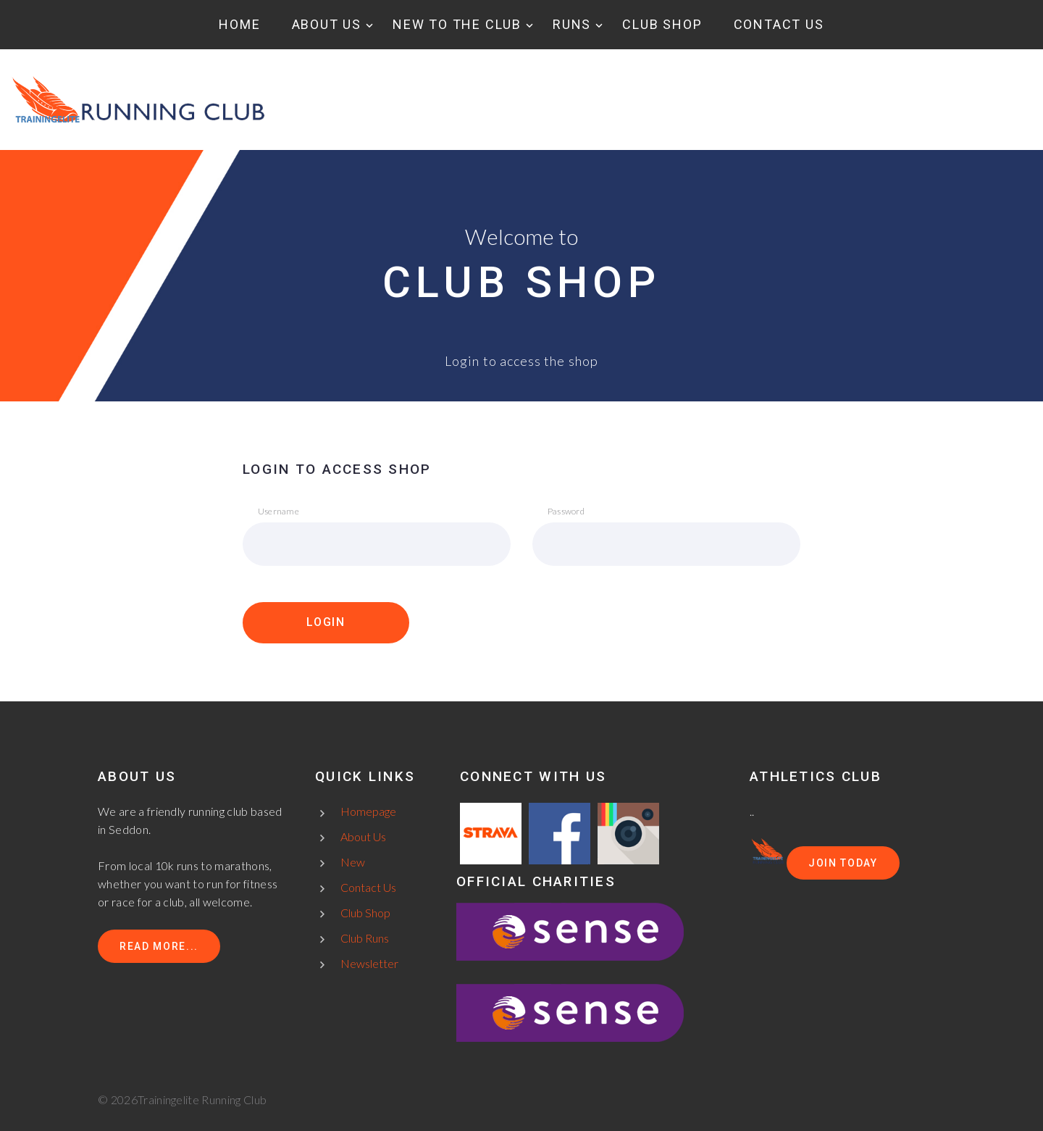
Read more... (159, 946)
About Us (326, 24)
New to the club (457, 24)
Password (566, 511)
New (352, 862)
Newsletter (369, 963)
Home (239, 24)
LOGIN (326, 622)
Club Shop (662, 24)
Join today (843, 863)
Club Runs (364, 938)
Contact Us (779, 24)
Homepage (368, 811)
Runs (572, 24)
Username (278, 511)
